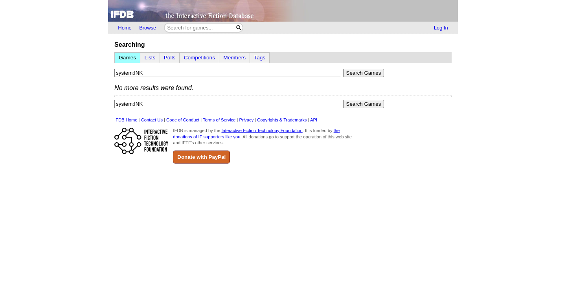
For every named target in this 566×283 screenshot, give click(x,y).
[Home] (283, 11)
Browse (147, 28)
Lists (149, 58)
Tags (259, 58)
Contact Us (152, 120)
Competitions (199, 58)
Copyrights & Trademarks (282, 120)
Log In (441, 28)
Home (124, 28)
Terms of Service (219, 120)
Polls (169, 58)
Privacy (246, 120)
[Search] (239, 28)
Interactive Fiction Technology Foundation (261, 130)
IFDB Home (125, 120)
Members (234, 58)
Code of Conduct (182, 120)
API (313, 120)
